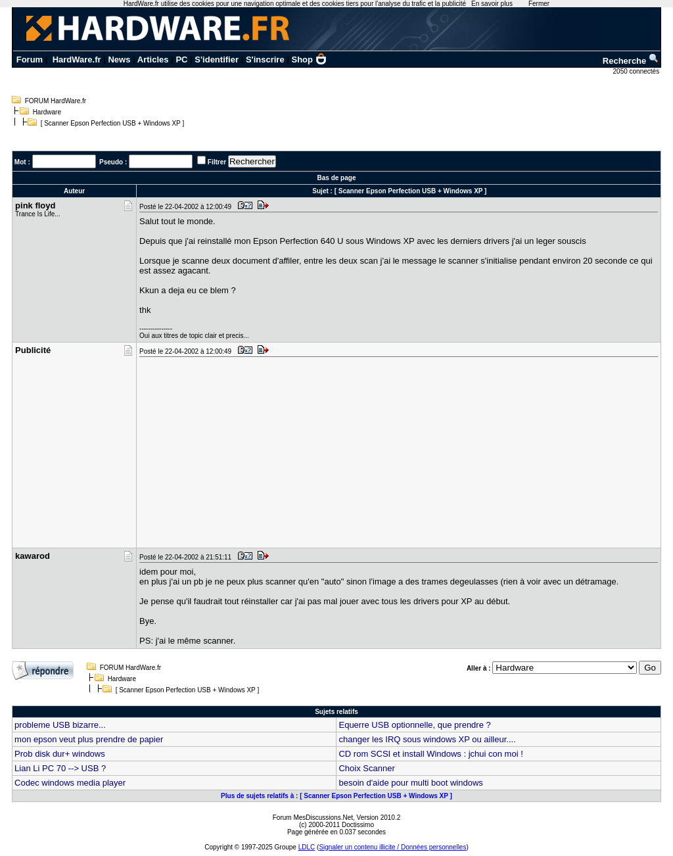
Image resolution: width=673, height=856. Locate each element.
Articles (153, 59)
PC (181, 59)
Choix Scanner (366, 768)
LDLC (306, 847)
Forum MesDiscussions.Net (313, 817)
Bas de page (336, 177)
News (119, 59)
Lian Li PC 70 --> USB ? (60, 768)
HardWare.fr (77, 59)
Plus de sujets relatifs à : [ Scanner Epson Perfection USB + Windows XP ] (336, 795)
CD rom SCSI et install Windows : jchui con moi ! (430, 754)
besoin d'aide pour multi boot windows (410, 783)
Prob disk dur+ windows (59, 754)
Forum (29, 59)
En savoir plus (492, 3)
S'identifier (217, 59)
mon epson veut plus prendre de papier (88, 739)
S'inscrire (265, 59)
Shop (309, 59)
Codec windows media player (70, 783)
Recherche (631, 61)
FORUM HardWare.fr (56, 101)
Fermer (538, 3)
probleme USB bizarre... (60, 725)
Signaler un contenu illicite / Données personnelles (392, 847)
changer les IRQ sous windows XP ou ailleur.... (426, 739)
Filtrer (217, 162)
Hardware (47, 112)
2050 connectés (637, 71)
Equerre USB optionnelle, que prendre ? (414, 725)
